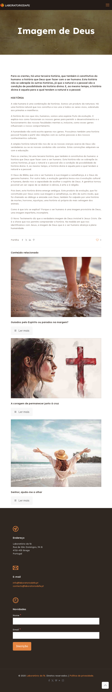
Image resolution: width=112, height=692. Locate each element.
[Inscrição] (22, 646)
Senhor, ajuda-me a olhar (26, 492)
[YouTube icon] (59, 680)
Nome (17, 615)
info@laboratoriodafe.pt (25, 582)
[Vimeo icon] (56, 680)
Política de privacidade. (82, 675)
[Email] (56, 635)
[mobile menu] (107, 5)
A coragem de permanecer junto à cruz (35, 403)
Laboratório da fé (35, 675)
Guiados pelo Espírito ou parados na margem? (39, 322)
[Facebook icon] (49, 680)
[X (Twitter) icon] (52, 680)
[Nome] (56, 621)
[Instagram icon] (63, 680)
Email (17, 629)
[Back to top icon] (105, 685)
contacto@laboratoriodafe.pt (28, 586)
